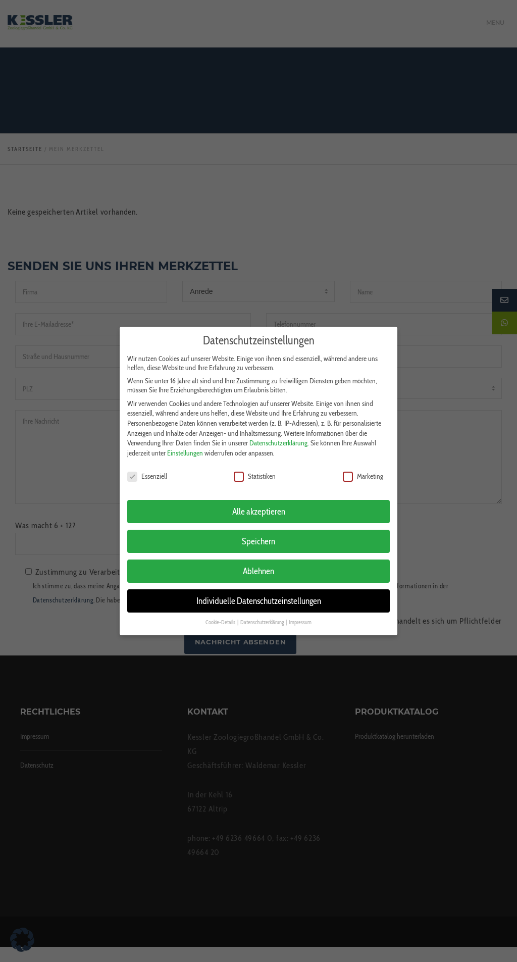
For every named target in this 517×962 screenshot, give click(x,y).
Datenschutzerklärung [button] (262, 617)
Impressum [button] (300, 617)
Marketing (363, 471)
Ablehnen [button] (258, 566)
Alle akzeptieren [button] (258, 506)
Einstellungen (185, 447)
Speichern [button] (258, 536)
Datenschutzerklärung (278, 437)
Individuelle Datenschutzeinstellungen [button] (258, 595)
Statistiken (255, 471)
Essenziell (147, 471)
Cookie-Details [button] (220, 617)
